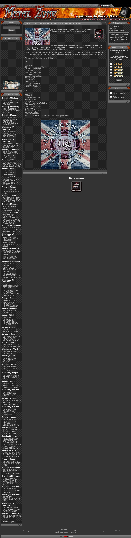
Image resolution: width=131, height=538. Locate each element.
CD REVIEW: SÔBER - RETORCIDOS (11, 352)
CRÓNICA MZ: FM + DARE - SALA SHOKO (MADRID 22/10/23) (11, 509)
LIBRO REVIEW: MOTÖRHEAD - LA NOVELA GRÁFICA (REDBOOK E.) (10, 481)
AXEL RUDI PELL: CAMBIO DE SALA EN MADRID (11, 111)
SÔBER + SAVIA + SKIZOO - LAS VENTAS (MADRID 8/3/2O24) (12, 385)
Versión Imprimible (119, 93)
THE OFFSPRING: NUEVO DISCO (10, 258)
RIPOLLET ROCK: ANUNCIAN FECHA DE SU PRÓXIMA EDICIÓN (12, 275)
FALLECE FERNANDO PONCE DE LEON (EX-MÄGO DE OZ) (11, 221)
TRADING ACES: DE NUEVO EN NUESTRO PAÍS (11, 463)
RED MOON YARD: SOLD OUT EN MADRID (10, 360)
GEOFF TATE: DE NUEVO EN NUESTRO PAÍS (11, 191)
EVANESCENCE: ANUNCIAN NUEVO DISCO (10, 244)
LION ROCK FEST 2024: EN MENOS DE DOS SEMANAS (11, 172)
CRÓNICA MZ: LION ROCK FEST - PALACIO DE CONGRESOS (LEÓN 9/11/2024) (12, 154)
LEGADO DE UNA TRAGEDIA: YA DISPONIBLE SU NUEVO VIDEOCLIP (10, 134)
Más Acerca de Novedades (115, 27)
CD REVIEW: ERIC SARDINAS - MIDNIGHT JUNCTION (11, 471)
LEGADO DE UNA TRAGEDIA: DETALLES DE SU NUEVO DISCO (12, 164)
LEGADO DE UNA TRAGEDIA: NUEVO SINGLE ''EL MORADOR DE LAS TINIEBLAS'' (10, 121)
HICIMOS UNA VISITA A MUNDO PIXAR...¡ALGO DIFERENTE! (12, 446)
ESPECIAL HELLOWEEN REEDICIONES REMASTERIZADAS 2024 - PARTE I (10, 321)
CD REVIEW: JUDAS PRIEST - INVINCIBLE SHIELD (11, 377)
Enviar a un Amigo (119, 97)
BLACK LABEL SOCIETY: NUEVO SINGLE (10, 269)
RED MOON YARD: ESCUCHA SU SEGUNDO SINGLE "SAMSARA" (10, 412)
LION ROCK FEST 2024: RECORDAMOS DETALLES (11, 286)
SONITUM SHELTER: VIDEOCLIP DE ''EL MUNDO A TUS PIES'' (11, 440)
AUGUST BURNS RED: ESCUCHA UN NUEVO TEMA (11, 252)
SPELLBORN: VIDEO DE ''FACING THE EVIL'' (12, 346)
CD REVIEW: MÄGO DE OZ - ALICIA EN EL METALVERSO (11, 368)
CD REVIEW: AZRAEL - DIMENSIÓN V (11, 312)
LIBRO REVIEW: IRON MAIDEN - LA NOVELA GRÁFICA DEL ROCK (11, 454)
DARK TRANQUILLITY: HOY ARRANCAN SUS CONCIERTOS (11, 145)
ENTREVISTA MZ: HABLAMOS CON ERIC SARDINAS (12, 490)
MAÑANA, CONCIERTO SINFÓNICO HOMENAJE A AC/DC (12, 402)
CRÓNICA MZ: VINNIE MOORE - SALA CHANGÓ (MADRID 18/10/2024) (11, 182)
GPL (74, 531)
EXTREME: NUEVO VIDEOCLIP (10, 239)
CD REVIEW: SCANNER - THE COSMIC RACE (9, 394)
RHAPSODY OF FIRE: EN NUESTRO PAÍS (11, 330)
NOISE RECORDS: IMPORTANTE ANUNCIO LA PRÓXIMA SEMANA (10, 303)
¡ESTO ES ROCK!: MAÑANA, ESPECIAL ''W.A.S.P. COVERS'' (11, 431)
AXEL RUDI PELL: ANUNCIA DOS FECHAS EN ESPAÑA (11, 208)
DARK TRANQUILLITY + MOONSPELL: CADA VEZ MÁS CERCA (11, 200)
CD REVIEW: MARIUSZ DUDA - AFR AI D (12, 517)
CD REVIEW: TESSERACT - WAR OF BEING (12, 499)
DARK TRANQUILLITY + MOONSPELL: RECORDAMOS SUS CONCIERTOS (11, 293)
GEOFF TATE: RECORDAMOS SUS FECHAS (11, 102)
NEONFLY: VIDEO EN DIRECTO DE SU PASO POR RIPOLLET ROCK (12, 229)
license (117, 531)
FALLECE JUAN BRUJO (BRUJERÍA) (10, 216)
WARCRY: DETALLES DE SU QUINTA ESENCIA (119, 39)
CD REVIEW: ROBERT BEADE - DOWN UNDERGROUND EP (11, 338)
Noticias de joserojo (117, 30)
